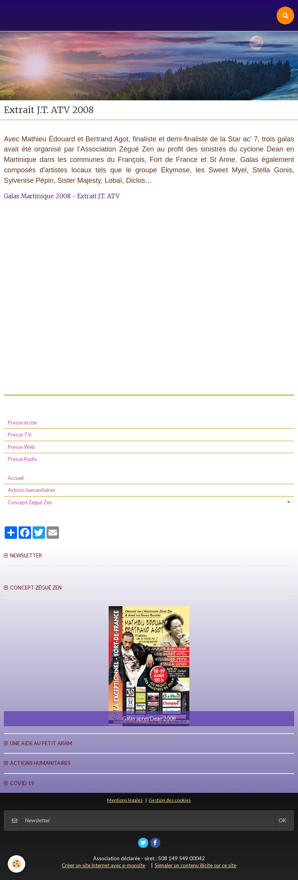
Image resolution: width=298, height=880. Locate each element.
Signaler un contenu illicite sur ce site (195, 865)
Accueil (16, 478)
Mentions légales (125, 800)
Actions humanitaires (31, 490)
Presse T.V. (20, 434)
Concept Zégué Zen (30, 502)
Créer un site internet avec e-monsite (103, 865)
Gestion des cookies (170, 800)
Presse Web (21, 447)
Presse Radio (22, 459)
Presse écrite (22, 422)
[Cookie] (16, 864)
